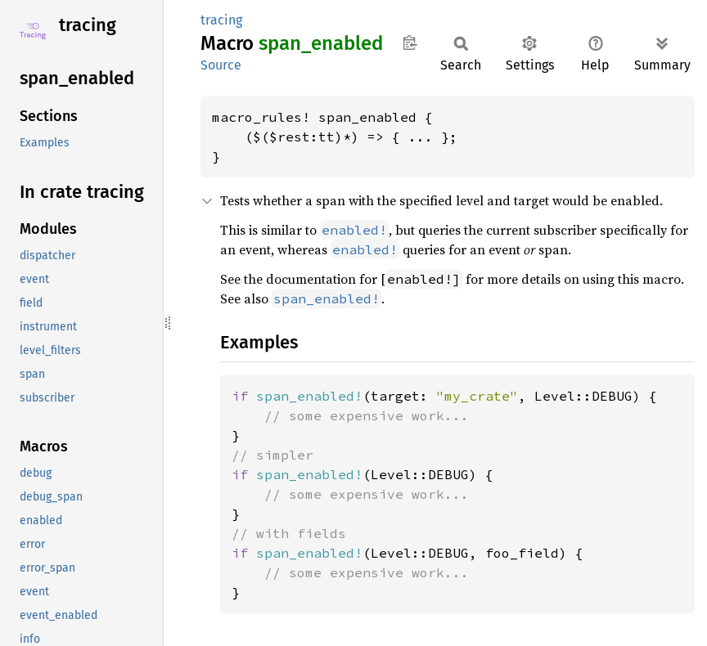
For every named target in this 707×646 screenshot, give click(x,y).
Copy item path (409, 42)
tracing (87, 25)
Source (220, 65)
